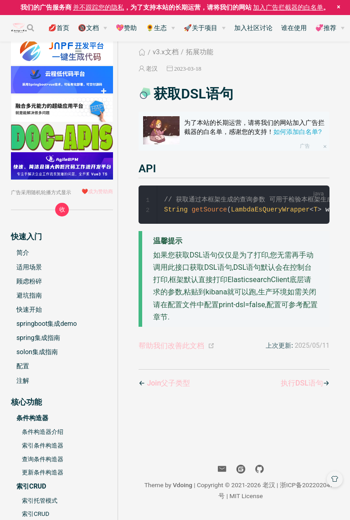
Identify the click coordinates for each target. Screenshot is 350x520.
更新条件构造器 (42, 472)
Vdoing (182, 485)
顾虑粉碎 (29, 281)
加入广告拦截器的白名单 (288, 7)
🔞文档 (88, 28)
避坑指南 (29, 295)
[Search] (31, 28)
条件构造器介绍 (42, 431)
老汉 (152, 69)
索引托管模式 (39, 500)
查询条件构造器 (42, 459)
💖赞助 (126, 28)
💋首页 (58, 28)
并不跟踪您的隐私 (98, 7)
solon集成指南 (37, 351)
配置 (22, 366)
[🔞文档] (92, 28)
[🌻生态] (160, 28)
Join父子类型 (168, 383)
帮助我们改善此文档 (171, 346)
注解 (22, 380)
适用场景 (29, 267)
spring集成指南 (38, 337)
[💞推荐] (330, 28)
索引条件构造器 (42, 445)
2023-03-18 (187, 69)
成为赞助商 (100, 191)
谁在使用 (294, 28)
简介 (22, 252)
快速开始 (29, 309)
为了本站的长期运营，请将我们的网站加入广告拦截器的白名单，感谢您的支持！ (254, 127)
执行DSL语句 (302, 383)
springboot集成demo (46, 323)
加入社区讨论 (253, 28)
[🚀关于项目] (205, 28)
